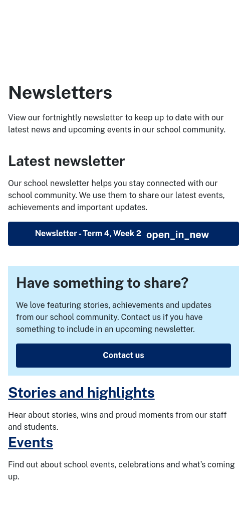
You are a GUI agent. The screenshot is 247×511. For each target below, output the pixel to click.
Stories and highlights (81, 392)
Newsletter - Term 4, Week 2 (122, 235)
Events (30, 442)
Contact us (123, 355)
